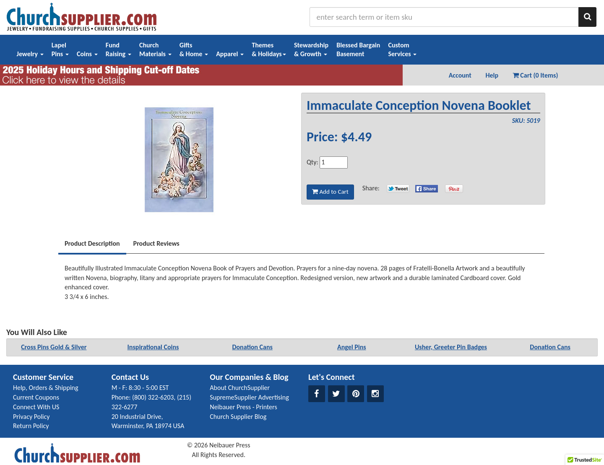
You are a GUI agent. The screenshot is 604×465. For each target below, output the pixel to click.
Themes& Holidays (269, 49)
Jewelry (30, 54)
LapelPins (60, 49)
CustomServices (402, 49)
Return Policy (31, 426)
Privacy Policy (31, 417)
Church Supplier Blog (238, 417)
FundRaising (118, 49)
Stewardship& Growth (311, 49)
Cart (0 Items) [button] (535, 75)
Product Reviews (156, 243)
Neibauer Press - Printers (243, 407)
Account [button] (460, 75)
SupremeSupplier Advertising (249, 397)
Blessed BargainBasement (358, 49)
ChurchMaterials (155, 49)
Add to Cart (330, 191)
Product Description (92, 243)
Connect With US (36, 407)
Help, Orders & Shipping (45, 388)
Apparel (230, 54)
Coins (87, 54)
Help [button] (491, 75)
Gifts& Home (194, 49)
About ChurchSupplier (240, 388)
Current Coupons (36, 397)
